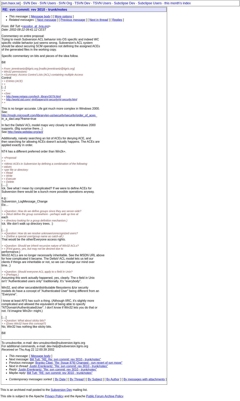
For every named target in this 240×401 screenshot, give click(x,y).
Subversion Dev (61, 389)
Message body (40, 16)
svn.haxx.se (11, 3)
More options (63, 16)
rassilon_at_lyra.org (35, 26)
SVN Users (48, 3)
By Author (112, 379)
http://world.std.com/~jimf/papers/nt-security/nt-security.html (41, 99)
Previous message (73, 19)
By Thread (77, 379)
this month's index (177, 3)
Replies (117, 19)
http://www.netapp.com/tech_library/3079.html (33, 96)
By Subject (95, 379)
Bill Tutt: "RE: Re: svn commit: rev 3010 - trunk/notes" (65, 359)
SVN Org (65, 3)
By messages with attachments (144, 379)
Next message (46, 19)
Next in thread (98, 19)
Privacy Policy (54, 396)
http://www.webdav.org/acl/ (25, 131)
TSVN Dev (82, 3)
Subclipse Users (150, 3)
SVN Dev (30, 3)
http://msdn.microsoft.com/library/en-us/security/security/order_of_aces (49, 115)
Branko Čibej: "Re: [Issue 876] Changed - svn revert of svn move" (78, 362)
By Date (60, 379)
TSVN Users (102, 3)
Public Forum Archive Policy (104, 396)
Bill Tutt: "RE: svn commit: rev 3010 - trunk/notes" (59, 372)
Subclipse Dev (124, 3)
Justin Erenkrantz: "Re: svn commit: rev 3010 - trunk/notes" (68, 366)
